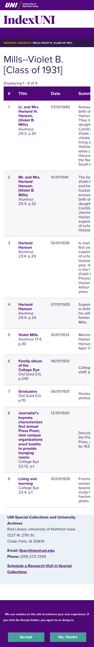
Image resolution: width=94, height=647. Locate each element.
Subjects (24, 42)
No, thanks (68, 637)
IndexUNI (29, 19)
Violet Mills (28, 334)
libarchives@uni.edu (37, 550)
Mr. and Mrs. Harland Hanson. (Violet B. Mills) (29, 186)
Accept (26, 637)
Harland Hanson (25, 245)
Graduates (27, 391)
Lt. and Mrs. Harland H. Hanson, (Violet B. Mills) (28, 116)
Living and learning (27, 481)
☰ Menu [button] (12, 33)
